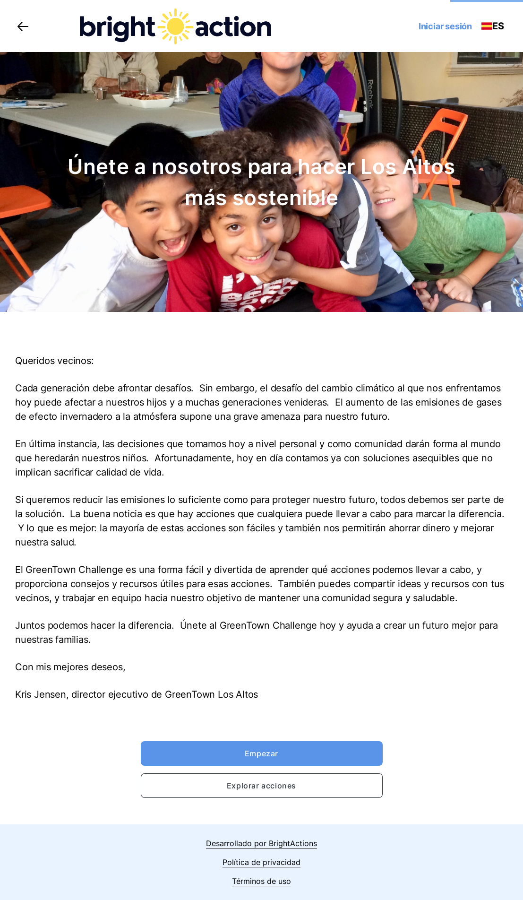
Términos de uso (261, 881)
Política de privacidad (261, 862)
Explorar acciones (261, 785)
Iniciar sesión (445, 26)
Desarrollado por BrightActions (261, 843)
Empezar (261, 753)
